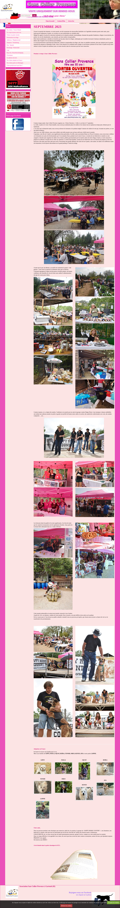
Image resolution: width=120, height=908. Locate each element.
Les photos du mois (12, 58)
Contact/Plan (61, 21)
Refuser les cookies (66, 905)
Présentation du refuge (12, 37)
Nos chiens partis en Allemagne (15, 63)
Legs (8, 50)
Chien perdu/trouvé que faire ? (15, 65)
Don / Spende (10, 45)
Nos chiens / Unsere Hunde (14, 30)
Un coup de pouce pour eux (14, 32)
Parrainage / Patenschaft (13, 47)
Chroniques (10, 55)
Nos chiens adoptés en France (14, 60)
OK (34, 15)
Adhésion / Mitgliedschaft (13, 40)
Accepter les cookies (113, 902)
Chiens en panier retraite (13, 35)
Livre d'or (71, 21)
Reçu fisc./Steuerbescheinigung (15, 52)
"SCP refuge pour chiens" (54, 16)
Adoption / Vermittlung (13, 42)
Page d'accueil (50, 21)
